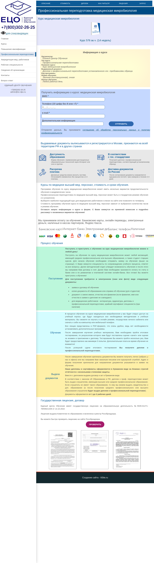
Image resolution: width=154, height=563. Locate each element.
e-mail (45, 113)
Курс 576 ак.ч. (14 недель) (95, 40)
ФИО (44, 96)
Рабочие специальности (12, 65)
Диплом (84, 3)
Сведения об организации (12, 70)
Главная (4, 39)
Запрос (142, 3)
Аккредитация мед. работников (15, 59)
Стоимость (65, 3)
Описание (46, 3)
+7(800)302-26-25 (18, 90)
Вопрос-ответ (7, 80)
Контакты (5, 75)
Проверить (95, 424)
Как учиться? (104, 3)
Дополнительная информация (58, 120)
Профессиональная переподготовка (17, 54)
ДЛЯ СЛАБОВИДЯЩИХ (14, 34)
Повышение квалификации (13, 49)
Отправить (121, 124)
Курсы (4, 44)
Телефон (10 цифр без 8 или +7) (59, 104)
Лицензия (123, 3)
